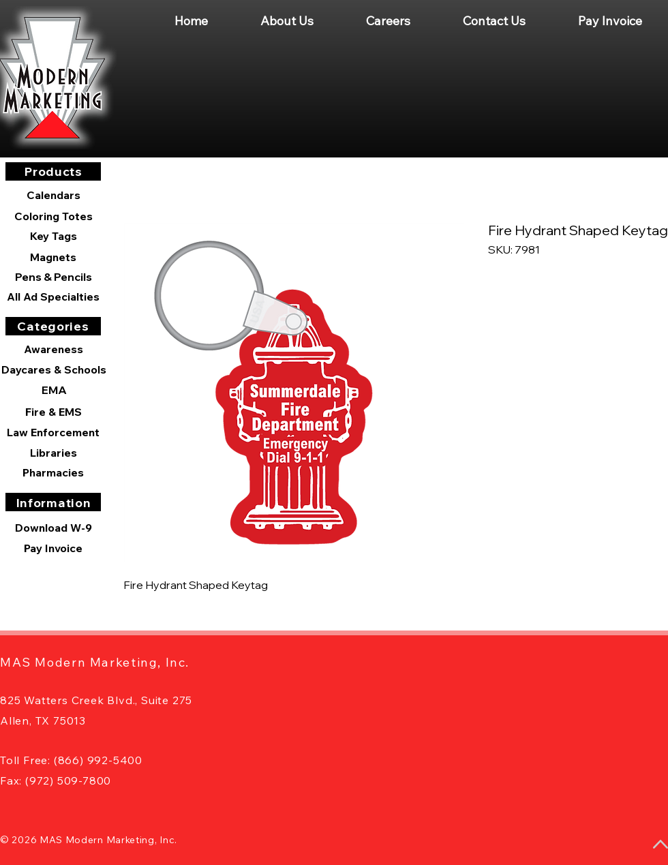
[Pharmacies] (53, 472)
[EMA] (54, 390)
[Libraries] (53, 452)
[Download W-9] (53, 527)
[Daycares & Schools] (53, 369)
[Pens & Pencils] (53, 277)
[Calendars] (53, 195)
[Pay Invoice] (53, 548)
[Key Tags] (53, 236)
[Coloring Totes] (53, 216)
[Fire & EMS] (53, 412)
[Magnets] (53, 257)
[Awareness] (53, 349)
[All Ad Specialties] (53, 296)
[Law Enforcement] (53, 432)
